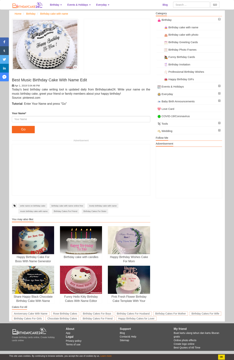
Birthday (164, 19)
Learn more (106, 356)
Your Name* (19, 113)
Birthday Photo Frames (177, 49)
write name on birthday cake (32, 206)
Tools (162, 123)
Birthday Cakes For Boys (97, 313)
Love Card (165, 108)
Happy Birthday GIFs (175, 79)
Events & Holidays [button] (79, 4)
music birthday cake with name (34, 211)
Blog (165, 4)
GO (215, 4)
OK (221, 357)
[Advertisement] (117, 46)
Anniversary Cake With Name (31, 313)
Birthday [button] (56, 4)
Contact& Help (128, 336)
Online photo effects (185, 340)
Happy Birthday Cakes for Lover (136, 318)
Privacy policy (74, 340)
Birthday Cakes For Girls (28, 318)
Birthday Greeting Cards (177, 42)
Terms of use (73, 344)
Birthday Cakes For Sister (95, 211)
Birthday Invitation (173, 64)
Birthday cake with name (177, 27)
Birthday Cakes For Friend (65, 211)
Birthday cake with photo (177, 34)
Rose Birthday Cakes (65, 313)
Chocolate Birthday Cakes (62, 318)
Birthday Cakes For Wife (205, 313)
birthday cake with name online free (67, 206)
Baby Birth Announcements (176, 101)
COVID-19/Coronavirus (173, 116)
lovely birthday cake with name (103, 206)
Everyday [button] (102, 4)
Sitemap (124, 340)
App (68, 332)
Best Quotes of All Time (187, 347)
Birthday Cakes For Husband (133, 313)
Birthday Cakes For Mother (170, 313)
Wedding (164, 130)
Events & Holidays (170, 86)
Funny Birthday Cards (176, 56)
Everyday (165, 94)
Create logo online (184, 343)
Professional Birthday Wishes (180, 71)
